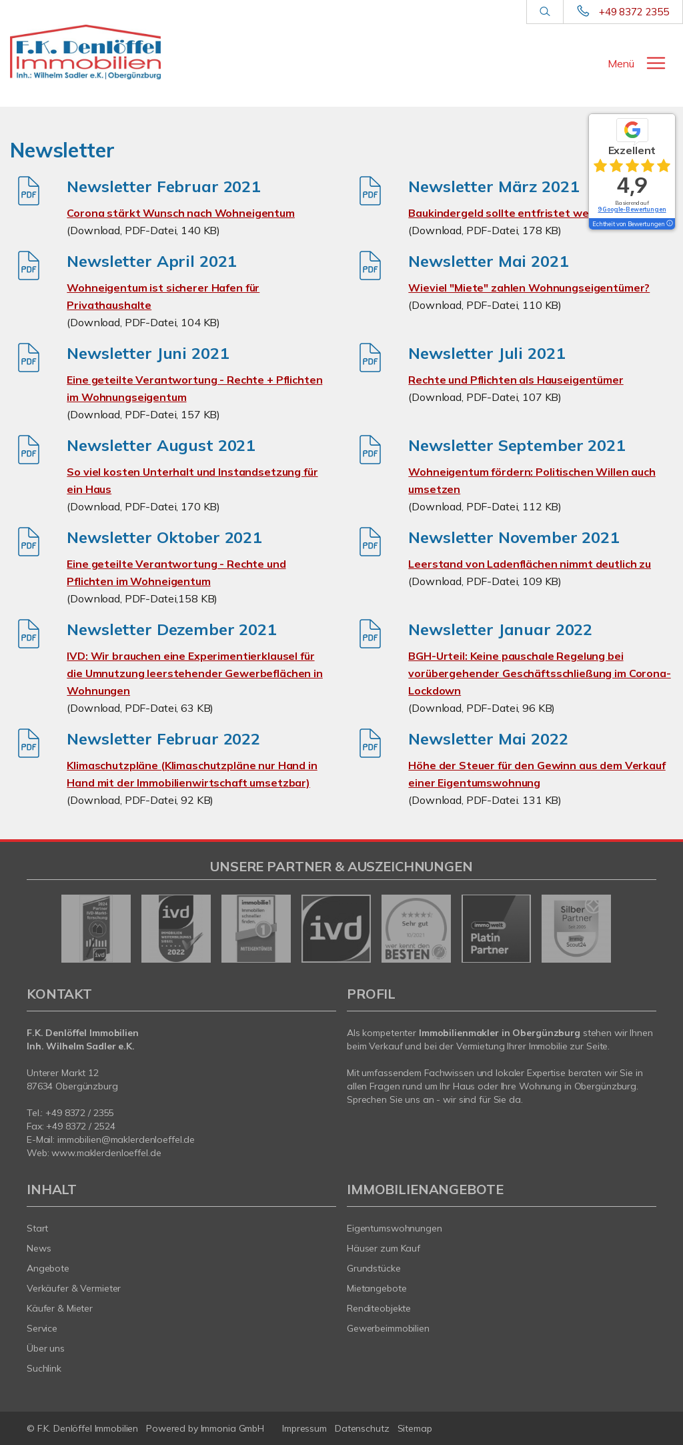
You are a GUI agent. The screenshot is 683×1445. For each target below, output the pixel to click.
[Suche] (544, 12)
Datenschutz (362, 1428)
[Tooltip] (669, 224)
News (39, 1248)
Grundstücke (374, 1268)
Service (42, 1328)
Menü (621, 63)
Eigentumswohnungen (394, 1228)
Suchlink (44, 1368)
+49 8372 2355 (634, 11)
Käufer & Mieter (60, 1308)
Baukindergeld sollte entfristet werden (510, 212)
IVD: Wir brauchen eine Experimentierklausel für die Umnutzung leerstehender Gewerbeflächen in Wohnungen (195, 673)
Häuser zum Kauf (383, 1248)
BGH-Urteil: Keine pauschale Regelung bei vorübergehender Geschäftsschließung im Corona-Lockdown (539, 673)
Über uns (46, 1348)
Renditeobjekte (379, 1308)
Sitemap (415, 1428)
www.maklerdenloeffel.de (106, 1153)
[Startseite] (85, 52)
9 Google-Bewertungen (632, 209)
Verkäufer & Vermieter (74, 1288)
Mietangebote (377, 1288)
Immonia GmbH (233, 1428)
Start (37, 1228)
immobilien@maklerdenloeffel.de (126, 1139)
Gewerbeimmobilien (388, 1328)
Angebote (48, 1268)
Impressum (304, 1428)
